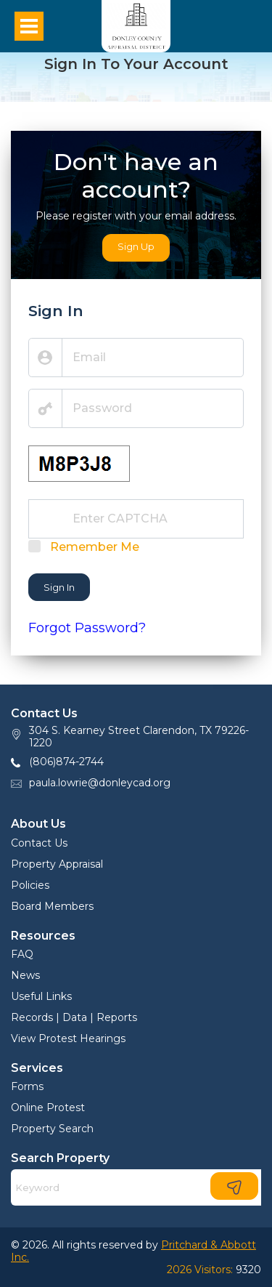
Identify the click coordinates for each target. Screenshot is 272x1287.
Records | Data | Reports (74, 1017)
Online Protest (48, 1107)
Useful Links (41, 996)
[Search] (136, 1187)
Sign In (59, 587)
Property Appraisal (57, 864)
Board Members (52, 906)
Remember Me (94, 547)
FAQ (22, 954)
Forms (27, 1086)
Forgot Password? (87, 628)
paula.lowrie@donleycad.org (99, 782)
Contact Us (39, 843)
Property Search (52, 1128)
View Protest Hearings (68, 1038)
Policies (30, 885)
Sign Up (136, 246)
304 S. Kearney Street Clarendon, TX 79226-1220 (139, 736)
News (25, 975)
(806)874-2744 (66, 761)
